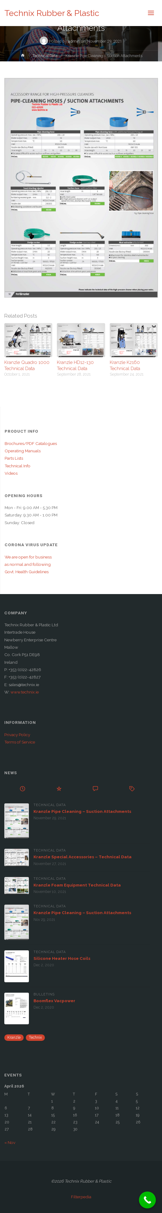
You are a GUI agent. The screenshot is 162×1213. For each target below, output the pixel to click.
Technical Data (45, 56)
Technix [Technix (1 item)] (35, 1037)
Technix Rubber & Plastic (51, 13)
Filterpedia (81, 1196)
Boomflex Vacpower (54, 1000)
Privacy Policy (17, 734)
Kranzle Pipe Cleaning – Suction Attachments (82, 811)
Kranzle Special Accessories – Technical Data (83, 856)
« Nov (9, 1142)
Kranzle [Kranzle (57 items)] (14, 1037)
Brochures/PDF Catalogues (31, 443)
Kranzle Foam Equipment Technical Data (77, 885)
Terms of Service (19, 742)
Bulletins (44, 994)
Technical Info (17, 465)
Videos (11, 473)
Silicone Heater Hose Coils (62, 958)
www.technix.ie (24, 692)
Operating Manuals (23, 450)
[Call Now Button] (147, 1200)
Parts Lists (14, 458)
